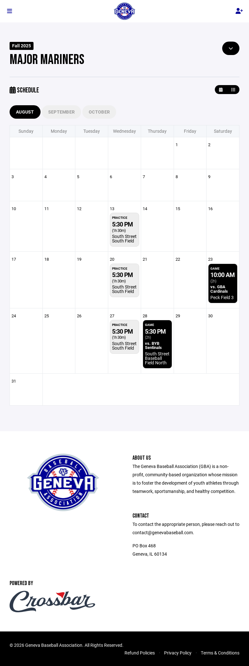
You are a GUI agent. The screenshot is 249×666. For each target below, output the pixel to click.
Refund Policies (139, 653)
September (61, 112)
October (99, 112)
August (25, 112)
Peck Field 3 (222, 297)
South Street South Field (124, 238)
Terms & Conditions (220, 653)
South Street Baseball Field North (157, 358)
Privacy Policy (178, 653)
